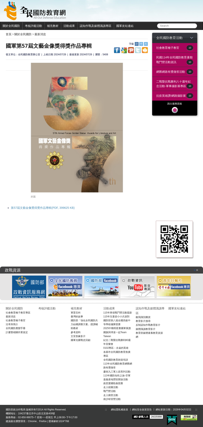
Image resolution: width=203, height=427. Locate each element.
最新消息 (40, 34)
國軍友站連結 (124, 25)
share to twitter (138, 50)
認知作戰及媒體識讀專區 (95, 25)
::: (154, 37)
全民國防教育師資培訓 (115, 359)
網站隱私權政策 (119, 409)
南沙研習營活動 (112, 399)
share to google (124, 50)
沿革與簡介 (12, 324)
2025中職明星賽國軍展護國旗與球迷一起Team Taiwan (117, 332)
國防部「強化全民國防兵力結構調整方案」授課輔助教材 (84, 324)
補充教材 (52, 25)
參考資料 (76, 332)
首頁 (8, 34)
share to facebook (117, 50)
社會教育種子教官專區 (18, 312)
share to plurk (131, 50)
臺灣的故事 (77, 316)
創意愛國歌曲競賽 (113, 383)
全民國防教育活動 (174, 37)
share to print (145, 50)
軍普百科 (76, 312)
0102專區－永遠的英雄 (116, 347)
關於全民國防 (11, 25)
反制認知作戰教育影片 (148, 325)
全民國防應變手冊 (15, 328)
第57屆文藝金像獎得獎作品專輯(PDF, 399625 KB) (42, 207)
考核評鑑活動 (33, 25)
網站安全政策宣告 (142, 409)
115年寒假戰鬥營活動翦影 (117, 312)
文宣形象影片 (78, 336)
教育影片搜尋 (143, 321)
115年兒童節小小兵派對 (116, 316)
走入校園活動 (110, 387)
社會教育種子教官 (174, 47)
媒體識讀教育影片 (145, 329)
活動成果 (69, 25)
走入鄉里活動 (110, 395)
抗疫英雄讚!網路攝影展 (174, 95)
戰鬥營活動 (109, 391)
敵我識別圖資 (143, 317)
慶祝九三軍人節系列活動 (116, 371)
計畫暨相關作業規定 (17, 332)
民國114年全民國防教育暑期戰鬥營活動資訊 (174, 60)
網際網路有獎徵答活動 (174, 71)
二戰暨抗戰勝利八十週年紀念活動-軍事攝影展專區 (174, 84)
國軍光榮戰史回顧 (80, 340)
